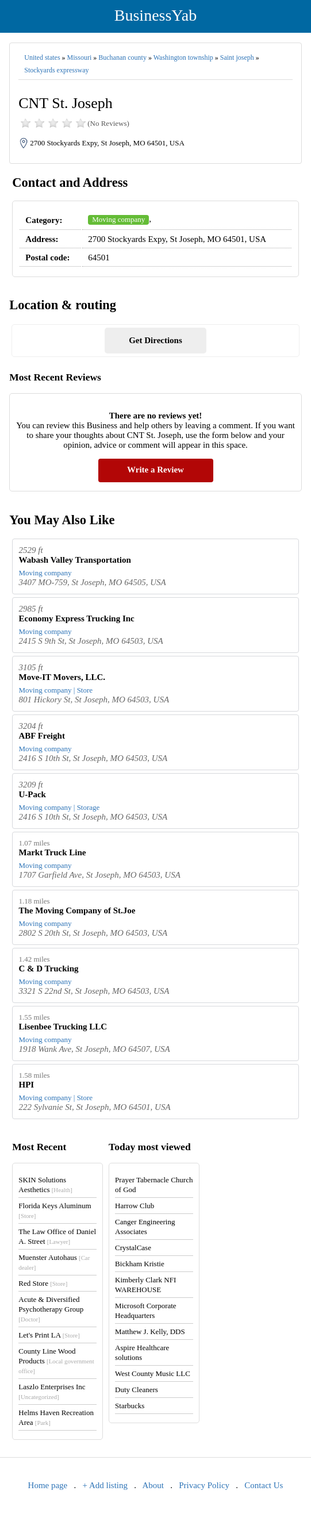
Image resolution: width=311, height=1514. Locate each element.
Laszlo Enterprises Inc (51, 1391)
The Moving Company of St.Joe (76, 910)
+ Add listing (105, 1485)
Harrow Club (134, 1205)
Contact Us (263, 1485)
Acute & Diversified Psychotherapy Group (50, 1309)
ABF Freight (41, 735)
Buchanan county (122, 57)
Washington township (183, 57)
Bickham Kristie (139, 1263)
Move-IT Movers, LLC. (61, 677)
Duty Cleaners (136, 1389)
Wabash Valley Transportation (74, 559)
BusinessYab (155, 15)
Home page (48, 1485)
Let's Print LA (48, 1335)
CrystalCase (133, 1247)
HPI (26, 1084)
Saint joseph (237, 57)
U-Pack (32, 794)
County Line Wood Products (56, 1360)
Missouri (79, 57)
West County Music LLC (152, 1373)
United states (42, 57)
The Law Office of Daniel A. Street (57, 1236)
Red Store (42, 1283)
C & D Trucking (48, 968)
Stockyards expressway (56, 70)
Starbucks (129, 1405)
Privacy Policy (204, 1485)
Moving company (118, 219)
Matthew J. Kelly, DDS (150, 1331)
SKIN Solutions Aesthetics (45, 1184)
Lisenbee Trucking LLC (62, 1026)
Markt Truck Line (52, 852)
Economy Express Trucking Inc (76, 618)
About (153, 1485)
